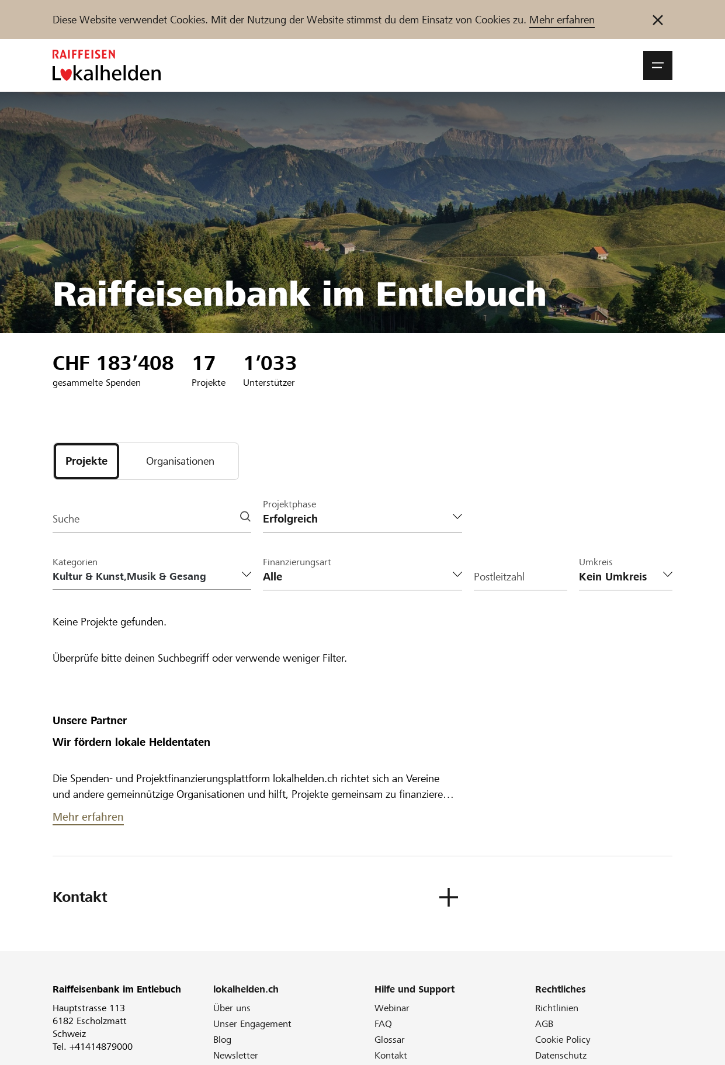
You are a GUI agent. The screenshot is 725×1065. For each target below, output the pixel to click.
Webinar (392, 1008)
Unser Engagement (252, 1023)
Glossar (389, 1039)
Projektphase (289, 504)
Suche (66, 519)
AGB (544, 1023)
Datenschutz (561, 1055)
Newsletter (235, 1055)
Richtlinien (556, 1008)
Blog (222, 1039)
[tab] (86, 461)
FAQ (383, 1023)
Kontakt (390, 1055)
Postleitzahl (499, 576)
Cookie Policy (563, 1039)
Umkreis (596, 562)
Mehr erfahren (562, 19)
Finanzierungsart (297, 562)
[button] (657, 65)
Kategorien (75, 562)
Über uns (232, 1008)
